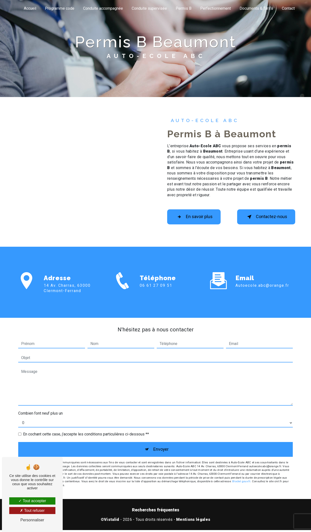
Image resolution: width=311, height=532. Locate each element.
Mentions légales (193, 521)
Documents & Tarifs (256, 8)
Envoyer (161, 450)
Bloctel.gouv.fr (241, 483)
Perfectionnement (215, 8)
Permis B (183, 8)
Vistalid (111, 521)
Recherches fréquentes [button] (155, 511)
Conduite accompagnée (103, 8)
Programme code (59, 8)
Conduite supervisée (149, 8)
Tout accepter (32, 501)
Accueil (30, 8)
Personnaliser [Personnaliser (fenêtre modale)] (32, 520)
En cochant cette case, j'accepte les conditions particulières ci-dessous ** (86, 434)
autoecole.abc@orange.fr (262, 278)
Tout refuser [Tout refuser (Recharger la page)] (32, 510)
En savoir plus (196, 217)
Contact (288, 8)
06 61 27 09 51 (156, 292)
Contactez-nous (263, 217)
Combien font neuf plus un (40, 413)
